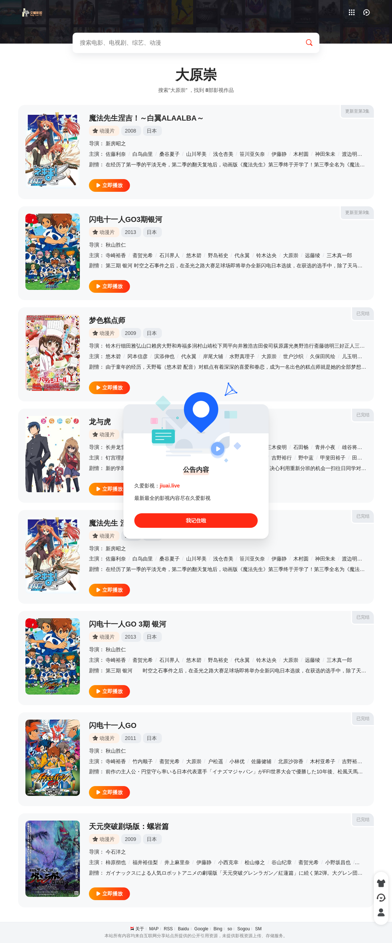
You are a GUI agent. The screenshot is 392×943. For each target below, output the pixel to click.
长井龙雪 (116, 447)
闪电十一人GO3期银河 (125, 219)
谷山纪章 (281, 862)
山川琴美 (196, 154)
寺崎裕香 (116, 255)
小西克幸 (228, 862)
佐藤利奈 (116, 154)
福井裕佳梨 (145, 862)
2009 (130, 333)
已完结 (362, 313)
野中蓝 (306, 458)
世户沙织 (293, 356)
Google (201, 928)
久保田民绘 (322, 356)
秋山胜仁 (116, 245)
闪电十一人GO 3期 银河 (127, 624)
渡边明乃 (352, 154)
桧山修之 (255, 862)
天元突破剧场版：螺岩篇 (129, 826)
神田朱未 (325, 154)
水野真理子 (242, 356)
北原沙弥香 (290, 761)
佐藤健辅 (261, 761)
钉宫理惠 (116, 458)
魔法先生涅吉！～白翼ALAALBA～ (146, 118)
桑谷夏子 (169, 154)
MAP (154, 928)
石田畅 (301, 447)
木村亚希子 (322, 761)
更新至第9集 (357, 212)
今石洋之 (116, 852)
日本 (152, 131)
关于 (139, 928)
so (230, 928)
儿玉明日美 (354, 356)
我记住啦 (196, 520)
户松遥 (215, 761)
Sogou (243, 928)
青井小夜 (325, 447)
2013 (130, 232)
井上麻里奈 (177, 862)
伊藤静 (279, 154)
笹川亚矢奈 (252, 154)
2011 (130, 738)
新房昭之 (116, 143)
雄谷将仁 (352, 447)
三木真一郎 (339, 255)
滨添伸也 (164, 356)
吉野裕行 (281, 458)
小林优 (237, 761)
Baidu (183, 928)
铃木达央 (266, 255)
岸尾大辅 (213, 356)
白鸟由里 (142, 154)
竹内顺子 (142, 761)
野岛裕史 (218, 255)
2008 (130, 131)
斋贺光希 (142, 255)
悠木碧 (193, 255)
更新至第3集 (357, 111)
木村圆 (301, 154)
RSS (168, 928)
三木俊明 (276, 447)
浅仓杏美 (223, 154)
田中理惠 (362, 458)
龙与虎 (100, 422)
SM (258, 928)
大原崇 (290, 255)
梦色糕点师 (107, 320)
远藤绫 (312, 255)
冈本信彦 (137, 356)
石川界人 (169, 255)
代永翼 (242, 255)
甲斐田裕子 (333, 458)
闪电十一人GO (112, 725)
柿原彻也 (116, 862)
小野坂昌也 (338, 862)
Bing (217, 928)
